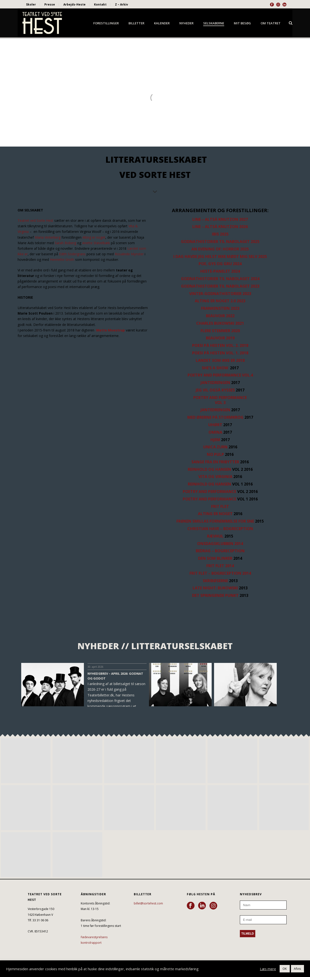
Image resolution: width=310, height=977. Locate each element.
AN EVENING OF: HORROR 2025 (220, 249)
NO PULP (215, 454)
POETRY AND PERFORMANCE (220, 397)
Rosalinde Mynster (129, 254)
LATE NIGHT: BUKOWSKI (215, 588)
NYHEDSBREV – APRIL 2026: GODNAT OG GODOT (115, 676)
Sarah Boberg (65, 243)
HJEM (215, 439)
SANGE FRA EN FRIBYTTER (215, 462)
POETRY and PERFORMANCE (209, 491)
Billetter (136, 23)
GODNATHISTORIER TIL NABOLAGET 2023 (220, 286)
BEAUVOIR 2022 (220, 315)
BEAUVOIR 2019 (220, 338)
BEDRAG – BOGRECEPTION (220, 550)
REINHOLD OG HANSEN (209, 469)
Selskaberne (213, 23)
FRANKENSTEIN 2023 (220, 308)
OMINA (215, 432)
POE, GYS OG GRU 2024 (220, 263)
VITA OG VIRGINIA (215, 476)
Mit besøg (242, 23)
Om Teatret (271, 23)
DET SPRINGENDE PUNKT (215, 595)
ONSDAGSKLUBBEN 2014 (220, 543)
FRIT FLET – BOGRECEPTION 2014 (220, 573)
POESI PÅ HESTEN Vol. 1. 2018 (220, 353)
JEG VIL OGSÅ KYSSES (215, 390)
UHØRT (215, 424)
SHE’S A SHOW (215, 368)
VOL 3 (220, 402)
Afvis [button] (297, 968)
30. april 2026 (95, 666)
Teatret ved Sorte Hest (35, 220)
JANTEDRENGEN (215, 382)
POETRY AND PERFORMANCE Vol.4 (220, 375)
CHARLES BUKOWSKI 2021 (220, 323)
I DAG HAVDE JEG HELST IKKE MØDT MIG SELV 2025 (220, 256)
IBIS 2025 (220, 234)
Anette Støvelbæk (96, 243)
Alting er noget (93, 237)
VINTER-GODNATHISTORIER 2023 (220, 293)
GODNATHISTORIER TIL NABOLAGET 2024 (220, 278)
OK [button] (285, 968)
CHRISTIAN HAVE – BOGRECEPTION (220, 528)
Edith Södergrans (72, 254)
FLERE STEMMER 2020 (220, 330)
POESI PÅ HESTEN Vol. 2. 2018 (220, 345)
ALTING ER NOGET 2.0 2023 (220, 300)
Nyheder (186, 23)
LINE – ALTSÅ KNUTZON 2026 (220, 226)
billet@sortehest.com (148, 903)
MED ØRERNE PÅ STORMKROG (215, 417)
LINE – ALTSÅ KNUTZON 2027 (220, 219)
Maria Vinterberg (48, 237)
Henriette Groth (62, 259)
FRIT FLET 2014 (220, 565)
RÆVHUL (215, 536)
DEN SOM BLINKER (215, 558)
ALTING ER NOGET (215, 513)
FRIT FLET (220, 506)
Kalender (162, 23)
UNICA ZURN (215, 447)
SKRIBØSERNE (215, 580)
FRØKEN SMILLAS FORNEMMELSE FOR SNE (215, 521)
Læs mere (268, 969)
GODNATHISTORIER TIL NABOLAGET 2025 (220, 241)
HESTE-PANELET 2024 (220, 271)
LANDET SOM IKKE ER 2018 (220, 360)
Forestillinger (106, 23)
